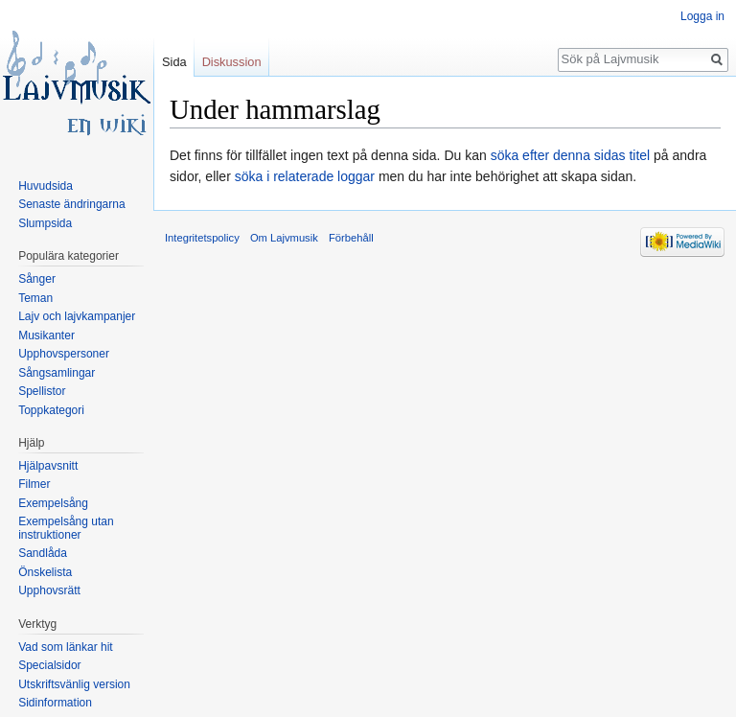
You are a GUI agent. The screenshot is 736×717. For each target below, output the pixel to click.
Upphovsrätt (49, 590)
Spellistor (41, 391)
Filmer (34, 484)
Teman (35, 298)
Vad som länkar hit (65, 647)
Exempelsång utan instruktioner (65, 528)
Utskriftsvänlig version (74, 684)
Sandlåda (42, 553)
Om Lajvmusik (284, 237)
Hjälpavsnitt (48, 466)
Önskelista (45, 572)
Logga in (702, 16)
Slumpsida (45, 223)
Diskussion (232, 62)
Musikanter (46, 335)
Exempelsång (53, 503)
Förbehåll (351, 237)
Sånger (37, 279)
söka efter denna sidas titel (571, 155)
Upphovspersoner (63, 353)
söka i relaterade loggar (305, 176)
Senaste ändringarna (71, 204)
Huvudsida (45, 186)
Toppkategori (51, 410)
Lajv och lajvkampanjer (76, 316)
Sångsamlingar (56, 373)
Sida (174, 62)
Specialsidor (49, 665)
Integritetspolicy (202, 237)
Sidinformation (55, 702)
